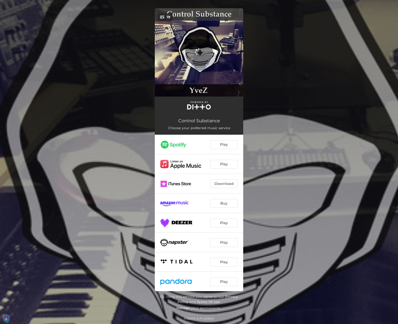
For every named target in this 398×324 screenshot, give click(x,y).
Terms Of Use (208, 302)
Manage (183, 308)
